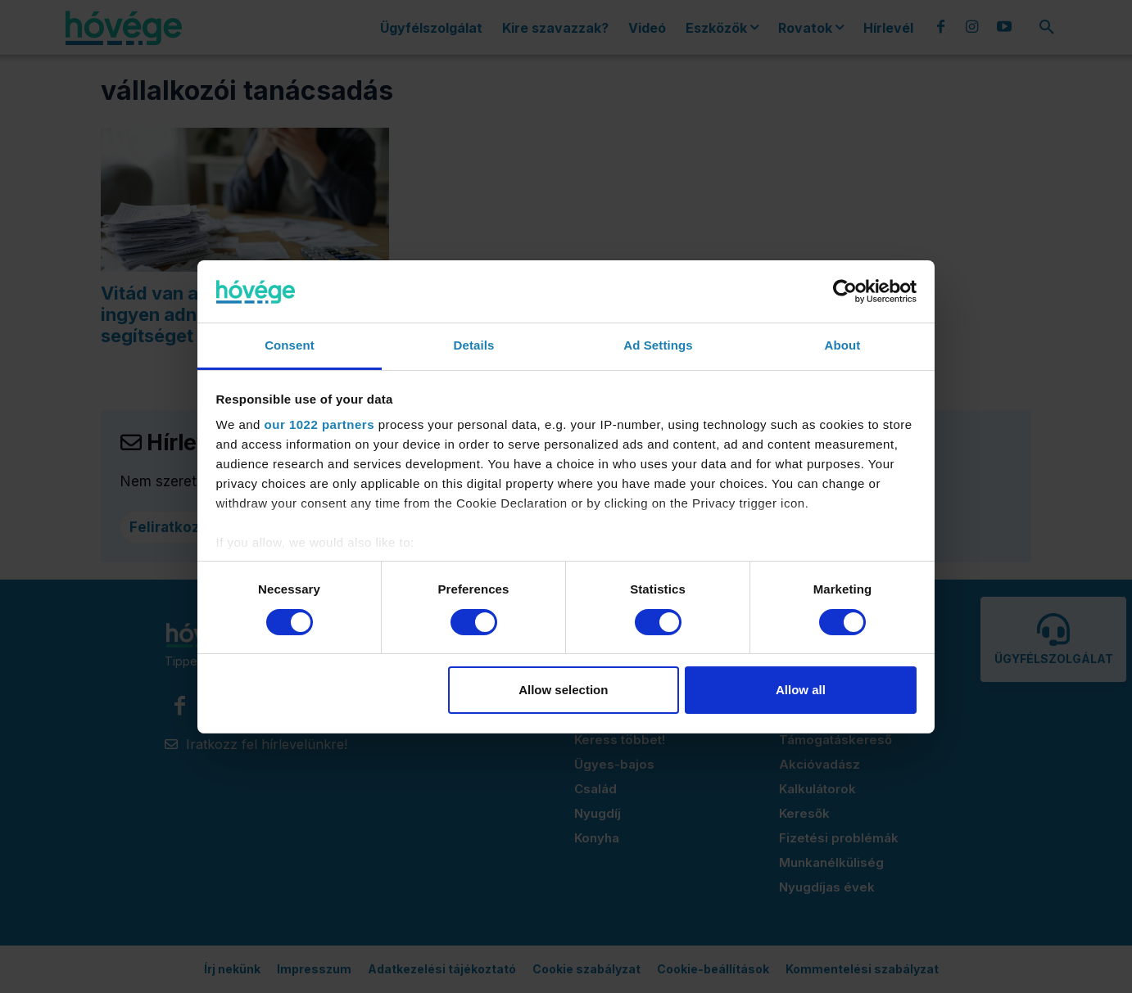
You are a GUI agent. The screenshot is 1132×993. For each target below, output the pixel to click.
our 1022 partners (319, 424)
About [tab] (843, 345)
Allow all (801, 690)
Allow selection (563, 690)
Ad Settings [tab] (657, 345)
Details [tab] (474, 345)
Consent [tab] (290, 345)
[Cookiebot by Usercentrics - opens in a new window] (845, 291)
